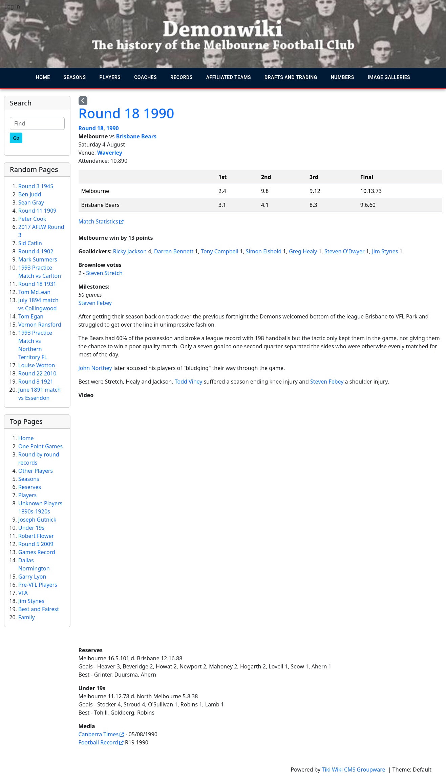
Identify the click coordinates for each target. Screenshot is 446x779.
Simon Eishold (264, 251)
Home (43, 77)
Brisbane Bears (136, 136)
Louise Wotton (36, 365)
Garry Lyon (32, 576)
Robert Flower (36, 536)
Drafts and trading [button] (290, 77)
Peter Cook (32, 218)
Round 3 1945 (35, 186)
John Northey (95, 368)
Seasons (28, 479)
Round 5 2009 (35, 544)
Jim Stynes (385, 251)
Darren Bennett (173, 251)
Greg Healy (303, 251)
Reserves (29, 487)
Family (26, 617)
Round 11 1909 (37, 210)
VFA (23, 593)
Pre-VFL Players (37, 584)
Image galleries (389, 77)
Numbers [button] (342, 77)
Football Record (98, 742)
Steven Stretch (104, 273)
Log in (12, 6)
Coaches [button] (145, 77)
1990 (112, 128)
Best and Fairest (38, 609)
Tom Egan (30, 316)
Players (27, 495)
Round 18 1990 (126, 113)
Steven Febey (95, 303)
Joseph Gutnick (37, 519)
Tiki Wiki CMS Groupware (354, 769)
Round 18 (91, 128)
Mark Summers (37, 259)
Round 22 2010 (37, 373)
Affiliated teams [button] (228, 77)
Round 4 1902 (35, 251)
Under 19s (31, 527)
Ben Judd (29, 194)
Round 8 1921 (35, 381)
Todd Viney (189, 381)
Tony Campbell (219, 251)
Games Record (36, 552)
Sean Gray (31, 202)
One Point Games (40, 446)
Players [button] (110, 77)
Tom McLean (34, 292)
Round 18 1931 (37, 284)
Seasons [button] (75, 77)
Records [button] (181, 77)
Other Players (35, 470)
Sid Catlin (30, 243)
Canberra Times (99, 734)
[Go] (16, 138)
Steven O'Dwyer (344, 251)
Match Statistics (98, 221)
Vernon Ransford (39, 324)
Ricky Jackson (130, 251)
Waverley (109, 152)
